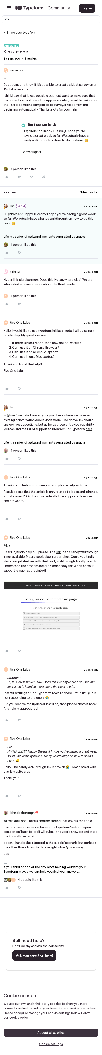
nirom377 (16, 70)
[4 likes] (23, 880)
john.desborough (22, 813)
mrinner (15, 271)
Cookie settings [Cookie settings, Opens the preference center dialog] (51, 1044)
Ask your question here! (34, 955)
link (29, 485)
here (79, 140)
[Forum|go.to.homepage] (43, 8)
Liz (12, 206)
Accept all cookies (51, 1032)
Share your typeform (21, 32)
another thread (50, 821)
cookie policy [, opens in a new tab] (18, 1017)
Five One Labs (20, 322)
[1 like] (20, 169)
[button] (9, 9)
